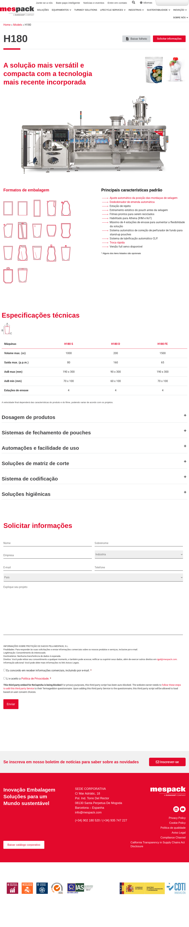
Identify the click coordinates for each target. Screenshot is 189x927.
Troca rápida (117, 248)
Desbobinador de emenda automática (132, 207)
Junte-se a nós (44, 2)
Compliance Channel (173, 845)
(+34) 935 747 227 (115, 828)
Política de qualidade (173, 836)
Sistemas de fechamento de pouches (46, 438)
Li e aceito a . (28, 687)
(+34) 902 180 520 (87, 828)
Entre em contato (117, 2)
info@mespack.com (88, 821)
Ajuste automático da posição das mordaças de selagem (143, 203)
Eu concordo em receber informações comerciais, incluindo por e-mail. (49, 679)
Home (6, 30)
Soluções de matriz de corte (35, 469)
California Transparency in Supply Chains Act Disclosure (158, 852)
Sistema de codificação (30, 484)
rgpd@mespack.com (167, 668)
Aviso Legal (179, 840)
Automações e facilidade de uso (40, 453)
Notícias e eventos (93, 2)
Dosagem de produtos (28, 423)
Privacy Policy (177, 826)
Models (17, 30)
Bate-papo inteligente (68, 2)
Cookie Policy (177, 831)
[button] (94, 420)
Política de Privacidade (35, 687)
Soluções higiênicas (26, 500)
